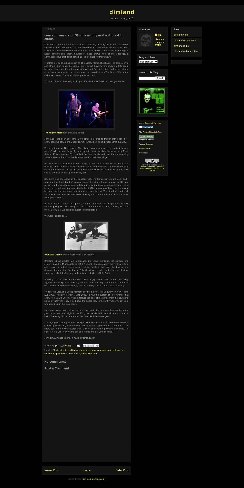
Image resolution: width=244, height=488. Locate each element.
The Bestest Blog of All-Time (150, 132)
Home (86, 470)
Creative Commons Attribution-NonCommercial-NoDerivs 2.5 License (152, 168)
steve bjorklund (89, 353)
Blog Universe (144, 148)
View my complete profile (160, 42)
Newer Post (51, 470)
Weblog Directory (146, 144)
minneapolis (74, 353)
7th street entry (59, 350)
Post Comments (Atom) (93, 479)
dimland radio (181, 46)
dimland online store (185, 40)
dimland (122, 12)
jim (160, 35)
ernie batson (113, 350)
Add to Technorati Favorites (150, 123)
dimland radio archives (186, 51)
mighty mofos (60, 353)
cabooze (101, 350)
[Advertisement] (86, 455)
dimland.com (181, 34)
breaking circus (88, 350)
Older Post (122, 470)
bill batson (74, 350)
